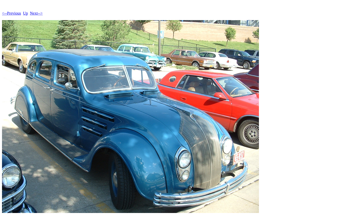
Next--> (36, 13)
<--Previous (11, 13)
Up (25, 13)
